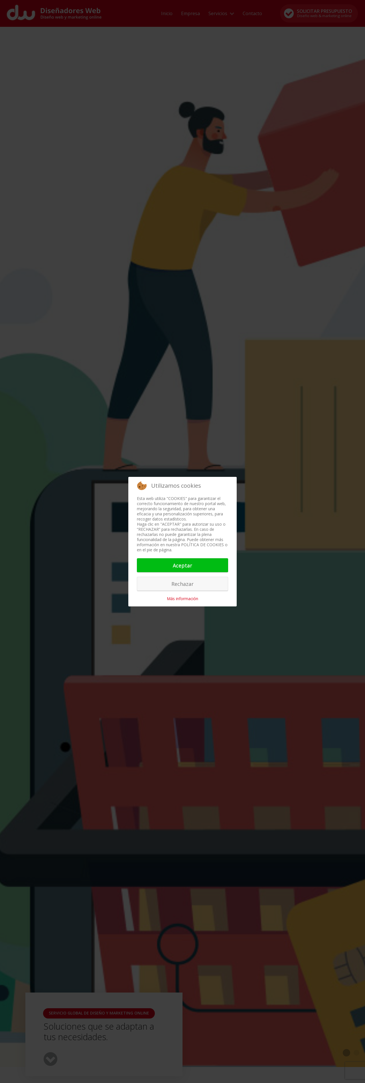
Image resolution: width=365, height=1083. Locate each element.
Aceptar (182, 565)
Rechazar (182, 583)
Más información (182, 598)
